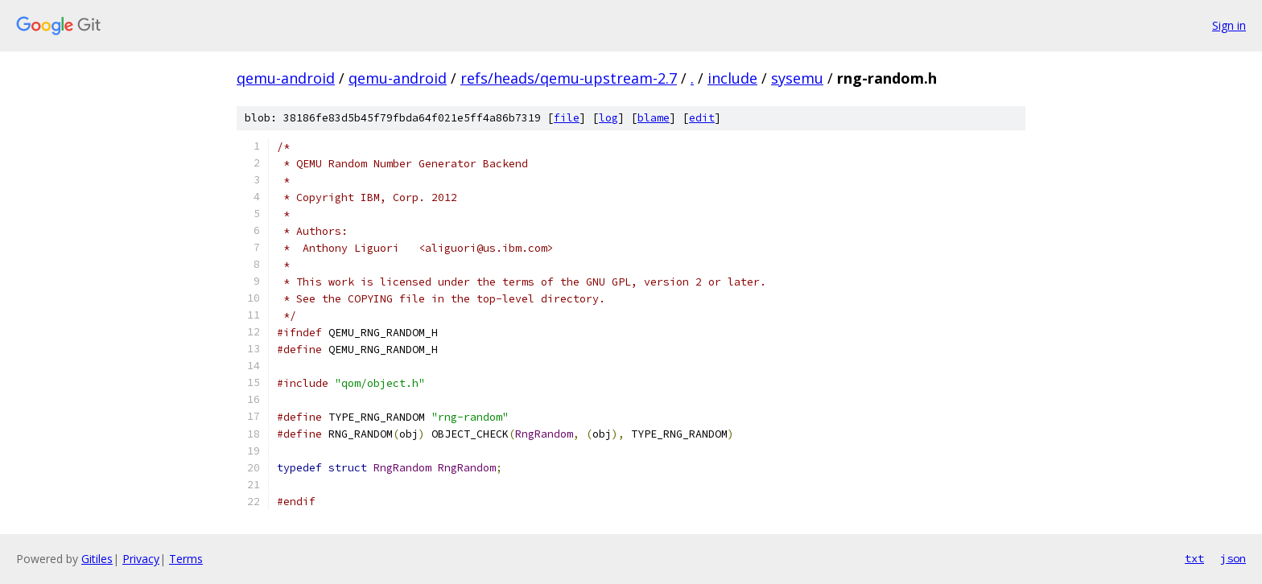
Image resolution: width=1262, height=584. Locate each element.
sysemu (797, 78)
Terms (186, 558)
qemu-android (286, 78)
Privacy (140, 558)
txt (1194, 558)
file (566, 118)
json (1233, 558)
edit (702, 118)
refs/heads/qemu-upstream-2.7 (568, 78)
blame (653, 118)
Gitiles (97, 558)
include (732, 78)
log (608, 118)
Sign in (1229, 25)
